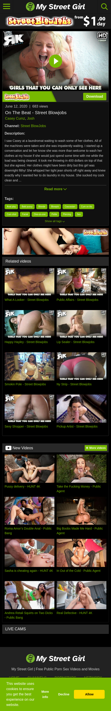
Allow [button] (89, 694)
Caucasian (70, 206)
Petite (54, 214)
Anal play (11, 206)
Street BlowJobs (33, 126)
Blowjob (55, 206)
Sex (79, 214)
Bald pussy (27, 206)
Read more (55, 189)
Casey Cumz (15, 118)
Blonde (41, 206)
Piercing (67, 214)
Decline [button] (63, 694)
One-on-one (39, 214)
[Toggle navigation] (6, 6)
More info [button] (45, 694)
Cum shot (11, 214)
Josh (30, 118)
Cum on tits (86, 206)
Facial (25, 214)
